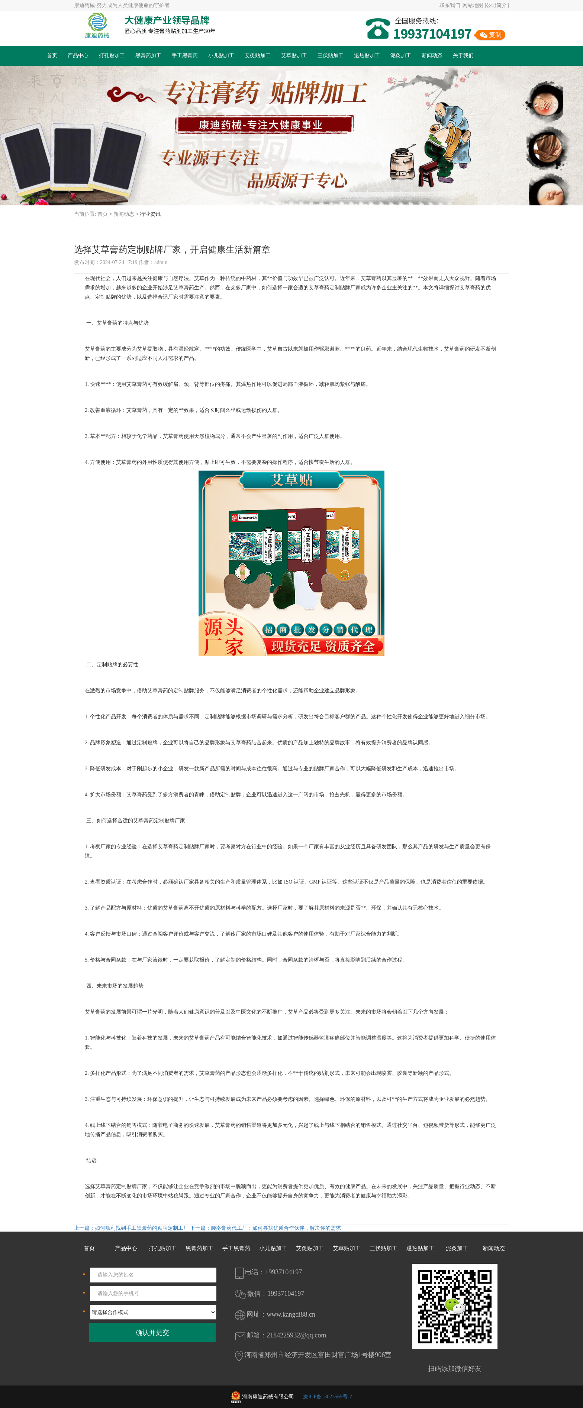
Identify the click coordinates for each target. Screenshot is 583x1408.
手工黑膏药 (185, 55)
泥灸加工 (400, 55)
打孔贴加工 (112, 55)
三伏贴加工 (331, 55)
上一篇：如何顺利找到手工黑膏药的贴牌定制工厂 (132, 1228)
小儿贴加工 (221, 55)
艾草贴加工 (294, 55)
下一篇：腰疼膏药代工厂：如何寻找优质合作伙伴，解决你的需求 (265, 1228)
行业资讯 (150, 214)
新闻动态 (432, 55)
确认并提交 (152, 1332)
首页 (52, 55)
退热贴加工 (367, 55)
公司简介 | (497, 5)
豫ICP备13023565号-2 (327, 1396)
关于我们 (463, 55)
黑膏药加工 (148, 55)
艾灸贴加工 (258, 55)
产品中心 (78, 55)
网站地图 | (474, 5)
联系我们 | (451, 5)
